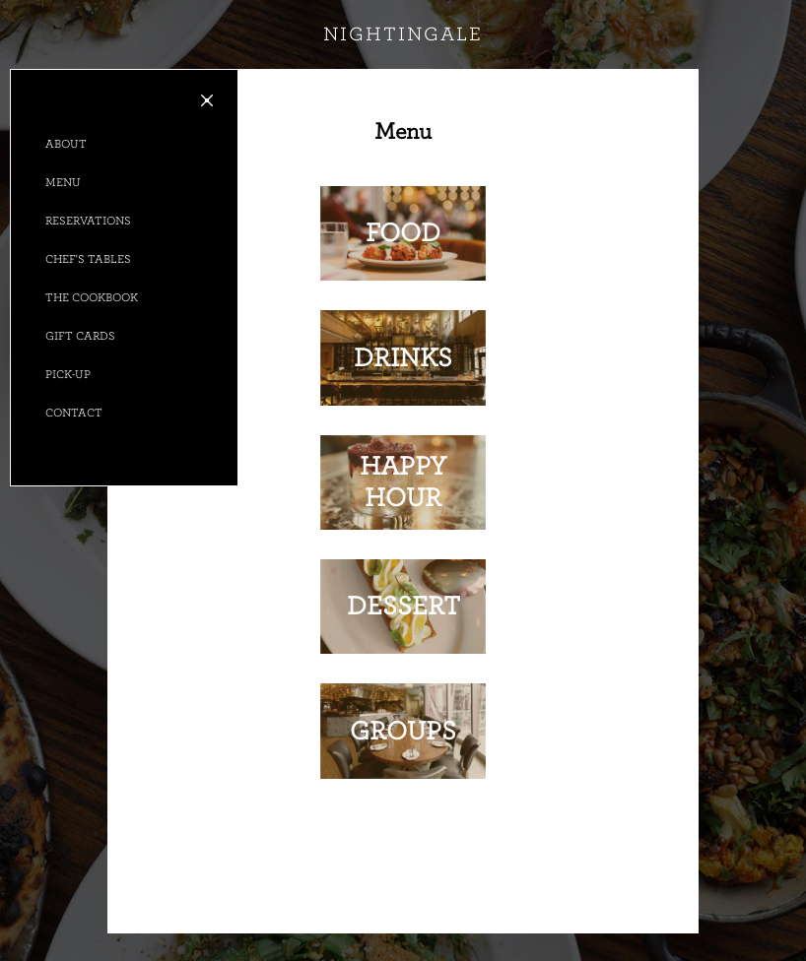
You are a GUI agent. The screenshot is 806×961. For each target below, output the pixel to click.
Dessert (403, 606)
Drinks (403, 358)
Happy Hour (403, 482)
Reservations (88, 220)
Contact (73, 412)
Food (403, 233)
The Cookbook (91, 297)
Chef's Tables (88, 259)
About (66, 144)
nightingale (403, 34)
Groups (403, 731)
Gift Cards (80, 336)
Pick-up (68, 374)
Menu (63, 182)
